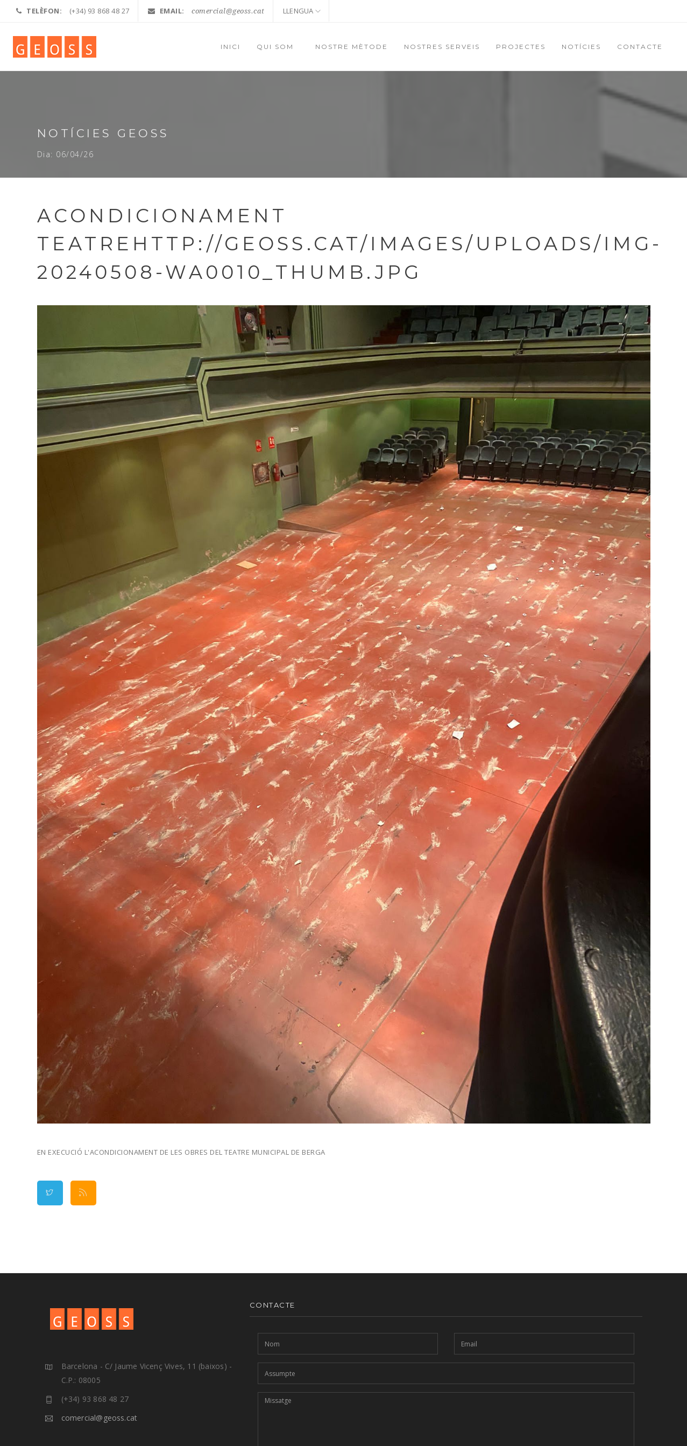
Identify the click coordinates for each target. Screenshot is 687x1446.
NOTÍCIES (581, 47)
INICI (230, 47)
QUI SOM (278, 47)
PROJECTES (521, 47)
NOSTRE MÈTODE (351, 47)
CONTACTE (640, 47)
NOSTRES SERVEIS (442, 47)
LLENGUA (302, 11)
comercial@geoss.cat (228, 11)
